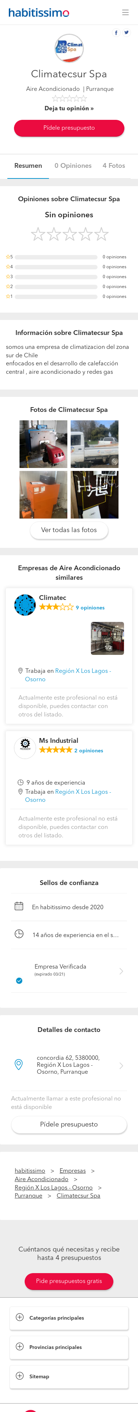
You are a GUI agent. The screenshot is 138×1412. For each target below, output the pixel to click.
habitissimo (30, 1171)
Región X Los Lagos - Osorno (54, 1188)
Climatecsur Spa (78, 1196)
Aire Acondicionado (53, 89)
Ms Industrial (58, 741)
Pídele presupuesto (69, 128)
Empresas (73, 1171)
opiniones (90, 608)
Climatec (52, 598)
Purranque (28, 1196)
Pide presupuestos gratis (69, 1281)
